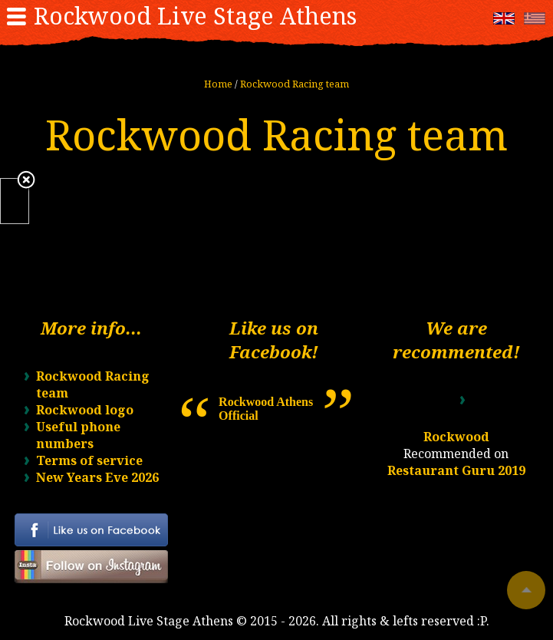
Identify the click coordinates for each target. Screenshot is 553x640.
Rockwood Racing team (294, 84)
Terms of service (89, 460)
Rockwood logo (84, 409)
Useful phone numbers (78, 435)
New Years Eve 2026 (97, 477)
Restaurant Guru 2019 (456, 470)
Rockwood (456, 436)
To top (526, 590)
